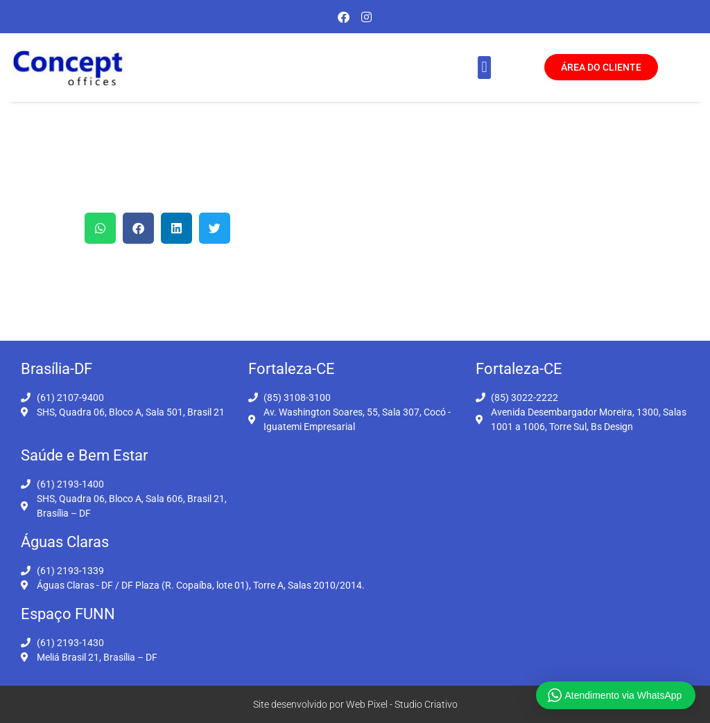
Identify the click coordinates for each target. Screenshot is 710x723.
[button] (484, 67)
